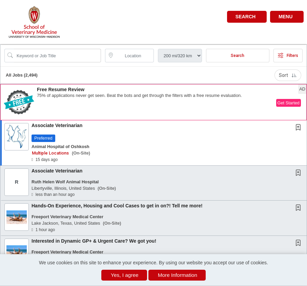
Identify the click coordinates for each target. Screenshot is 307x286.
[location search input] (134, 55)
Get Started (289, 102)
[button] (287, 17)
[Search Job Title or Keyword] (57, 55)
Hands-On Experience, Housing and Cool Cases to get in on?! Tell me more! (117, 205)
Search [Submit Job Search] (237, 55)
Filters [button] (288, 56)
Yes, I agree (125, 275)
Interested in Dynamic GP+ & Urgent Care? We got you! (94, 241)
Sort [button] (288, 75)
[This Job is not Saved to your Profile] (299, 128)
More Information (177, 275)
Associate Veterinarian (57, 125)
